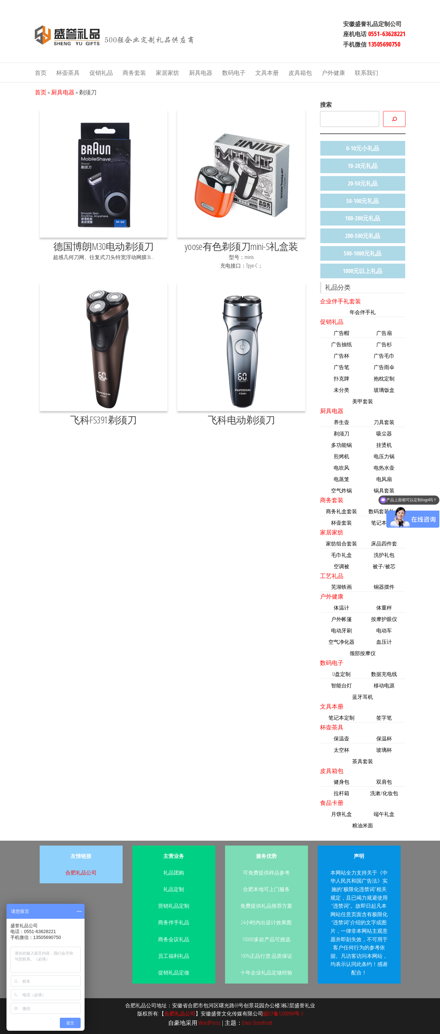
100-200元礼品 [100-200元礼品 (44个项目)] (362, 218)
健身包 (341, 781)
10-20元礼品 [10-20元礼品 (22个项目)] (363, 166)
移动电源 (384, 685)
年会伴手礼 (363, 312)
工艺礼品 (331, 576)
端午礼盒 (384, 814)
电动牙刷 (341, 630)
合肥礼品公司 (81, 872)
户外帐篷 (341, 619)
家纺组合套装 (341, 543)
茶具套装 (362, 761)
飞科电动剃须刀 (241, 419)
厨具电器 (200, 72)
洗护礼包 (384, 554)
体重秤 (384, 607)
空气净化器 (341, 641)
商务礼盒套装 (341, 511)
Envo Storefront (257, 1023)
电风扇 (384, 479)
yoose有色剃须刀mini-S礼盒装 (241, 246)
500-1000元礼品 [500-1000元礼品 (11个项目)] (362, 253)
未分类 (341, 389)
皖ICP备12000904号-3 (283, 1013)
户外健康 (333, 72)
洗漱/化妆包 (384, 793)
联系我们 (366, 72)
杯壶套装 (341, 522)
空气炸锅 (341, 490)
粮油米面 (362, 825)
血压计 (384, 641)
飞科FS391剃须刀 (103, 419)
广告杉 (384, 344)
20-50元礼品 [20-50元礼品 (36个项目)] (363, 183)
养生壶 (341, 422)
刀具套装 (384, 422)
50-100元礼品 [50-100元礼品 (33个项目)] (362, 201)
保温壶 (341, 738)
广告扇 (384, 333)
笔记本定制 (341, 717)
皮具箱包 (300, 72)
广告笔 (341, 367)
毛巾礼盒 (341, 554)
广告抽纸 (341, 344)
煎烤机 (341, 456)
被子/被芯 (384, 566)
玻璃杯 (384, 749)
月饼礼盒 (341, 814)
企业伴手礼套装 (340, 301)
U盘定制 (341, 674)
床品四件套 (384, 543)
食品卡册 (331, 803)
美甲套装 (362, 401)
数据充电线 (384, 674)
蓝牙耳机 (362, 696)
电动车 (384, 630)
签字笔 (384, 717)
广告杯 (341, 355)
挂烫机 (384, 444)
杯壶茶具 (68, 72)
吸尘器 (384, 433)
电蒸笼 (341, 479)
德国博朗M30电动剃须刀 (103, 246)
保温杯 (384, 738)
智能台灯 (341, 685)
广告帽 (341, 333)
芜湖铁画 (341, 586)
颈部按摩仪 (363, 653)
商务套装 (134, 72)
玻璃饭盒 (384, 389)
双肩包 (384, 781)
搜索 (326, 104)
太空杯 (341, 749)
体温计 (341, 607)
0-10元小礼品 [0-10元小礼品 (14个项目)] (362, 148)
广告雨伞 (384, 367)
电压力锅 (384, 456)
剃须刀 (341, 433)
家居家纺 (167, 72)
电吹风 (341, 467)
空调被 (341, 566)
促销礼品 (101, 72)
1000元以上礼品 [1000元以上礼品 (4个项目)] (362, 271)
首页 (41, 72)
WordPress (209, 1023)
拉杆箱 (341, 793)
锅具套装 (384, 490)
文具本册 (267, 72)
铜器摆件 (384, 586)
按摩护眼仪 (384, 619)
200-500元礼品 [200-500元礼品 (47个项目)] (362, 236)
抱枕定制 (384, 378)
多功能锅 (341, 444)
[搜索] (394, 119)
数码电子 (234, 72)
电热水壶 (384, 467)
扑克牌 (341, 378)
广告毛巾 (384, 355)
